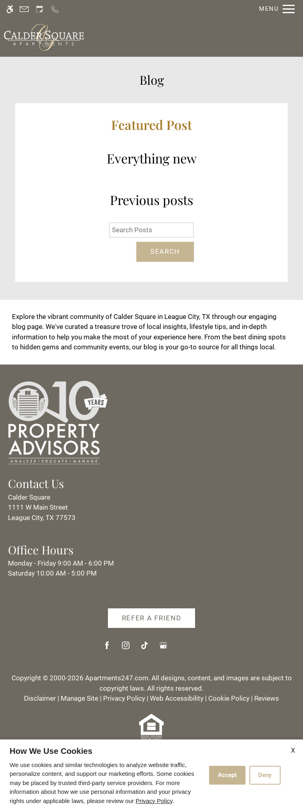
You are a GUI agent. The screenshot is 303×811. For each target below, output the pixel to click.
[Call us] (55, 9)
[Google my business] (163, 649)
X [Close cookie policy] (293, 750)
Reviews (266, 698)
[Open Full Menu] (274, 9)
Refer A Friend (151, 618)
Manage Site (79, 698)
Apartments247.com (116, 678)
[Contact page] (24, 9)
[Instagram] (126, 649)
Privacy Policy (124, 698)
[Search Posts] (151, 230)
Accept (227, 775)
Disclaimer (40, 698)
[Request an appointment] (40, 9)
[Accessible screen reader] (10, 9)
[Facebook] (107, 649)
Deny (265, 775)
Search (165, 251)
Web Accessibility (176, 698)
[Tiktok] (145, 649)
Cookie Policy (228, 698)
